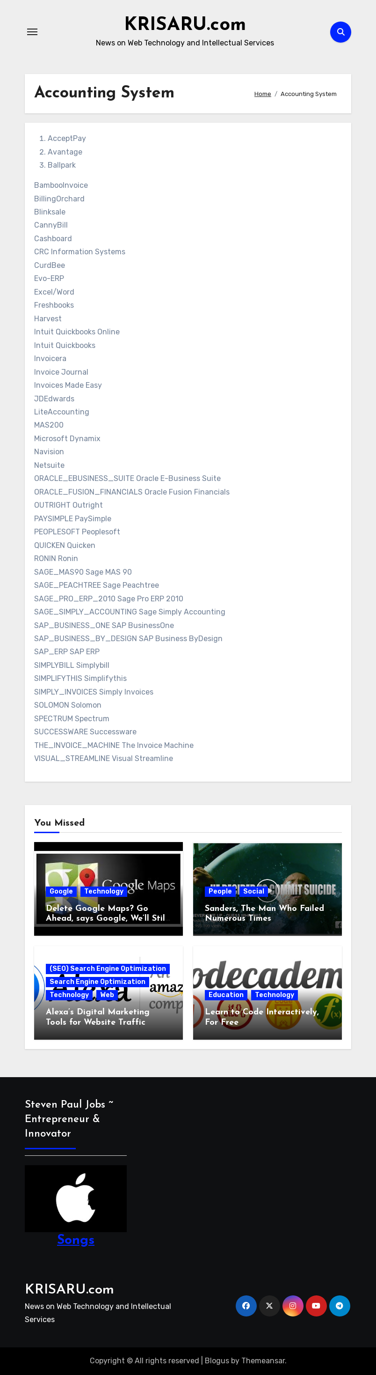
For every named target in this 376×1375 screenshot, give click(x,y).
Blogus (217, 1360)
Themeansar (263, 1360)
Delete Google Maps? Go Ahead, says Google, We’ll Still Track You (106, 918)
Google (61, 891)
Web (107, 995)
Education (226, 995)
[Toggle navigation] (32, 31)
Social (253, 891)
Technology (103, 891)
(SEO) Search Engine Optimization (108, 969)
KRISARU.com (185, 25)
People (220, 891)
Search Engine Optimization (97, 982)
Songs (75, 1240)
